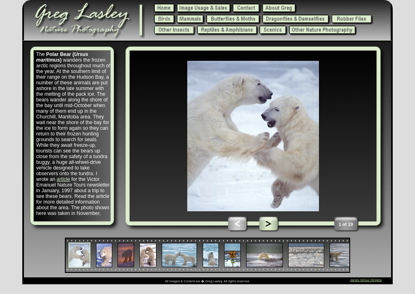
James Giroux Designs (366, 280)
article (63, 179)
